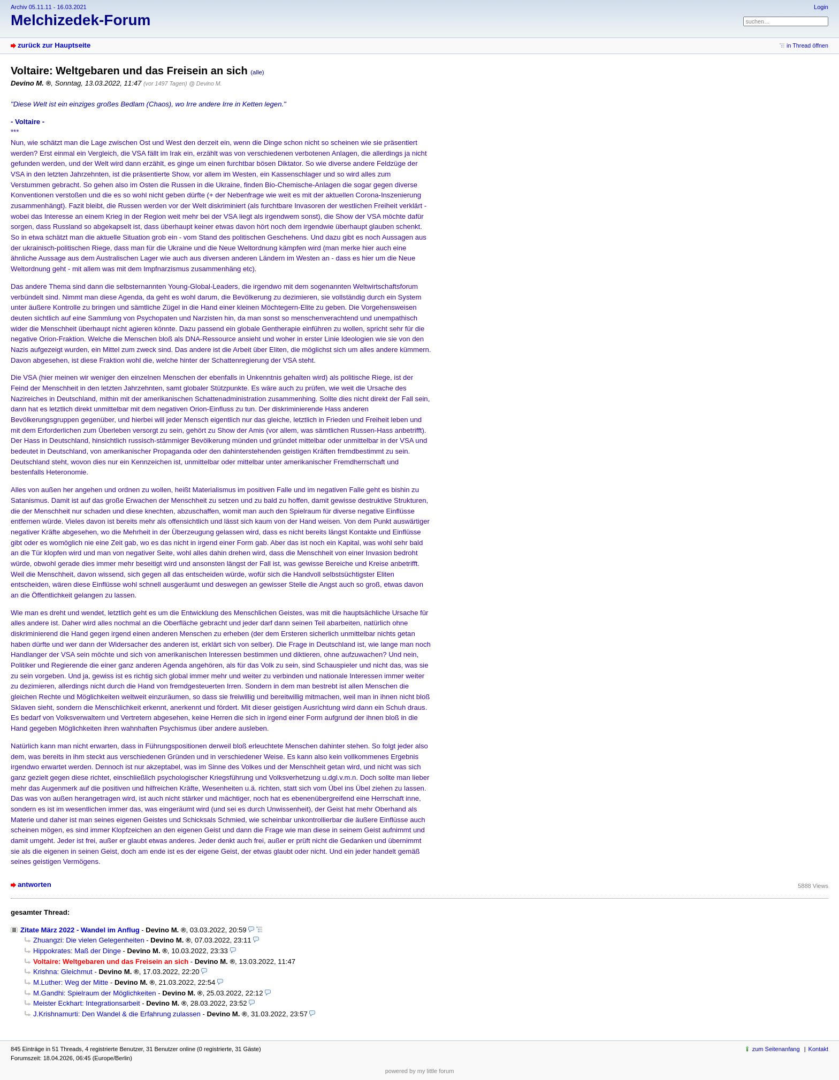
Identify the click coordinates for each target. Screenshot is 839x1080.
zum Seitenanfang (776, 1049)
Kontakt (818, 1049)
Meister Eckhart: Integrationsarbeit (86, 1003)
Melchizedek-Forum (80, 20)
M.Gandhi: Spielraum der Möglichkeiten (94, 993)
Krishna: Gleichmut (63, 972)
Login (821, 7)
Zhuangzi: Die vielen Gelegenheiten (88, 940)
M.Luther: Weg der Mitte (70, 982)
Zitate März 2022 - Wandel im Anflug (80, 930)
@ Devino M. (205, 83)
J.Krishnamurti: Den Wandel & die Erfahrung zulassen (117, 1014)
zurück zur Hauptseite (54, 45)
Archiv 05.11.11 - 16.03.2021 (49, 7)
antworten (34, 884)
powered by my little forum (419, 1071)
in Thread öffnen (807, 45)
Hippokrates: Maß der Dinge (77, 951)
